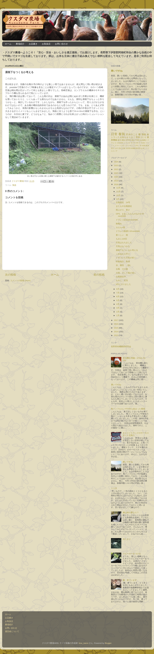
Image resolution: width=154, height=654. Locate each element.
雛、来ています (130, 580)
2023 (116, 165)
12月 (118, 188)
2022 (116, 169)
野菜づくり (141, 137)
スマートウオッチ (121, 145)
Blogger (108, 643)
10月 (118, 195)
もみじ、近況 (122, 280)
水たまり (127, 539)
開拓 (123, 140)
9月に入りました (123, 284)
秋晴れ (119, 224)
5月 (118, 300)
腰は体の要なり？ (131, 512)
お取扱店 (46, 44)
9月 (118, 199)
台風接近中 (121, 277)
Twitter (143, 143)
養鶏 (121, 134)
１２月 (114, 488)
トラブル (127, 143)
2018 (116, 184)
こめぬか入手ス (123, 254)
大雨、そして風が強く (126, 273)
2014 (116, 332)
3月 (118, 308)
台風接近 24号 (123, 202)
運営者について (12, 631)
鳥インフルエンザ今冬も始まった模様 (128, 409)
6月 (118, 296)
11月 (118, 191)
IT (139, 143)
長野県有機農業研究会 (134, 148)
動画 (147, 145)
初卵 (143, 145)
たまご (132, 137)
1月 (118, 315)
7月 (118, 293)
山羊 (116, 148)
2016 (116, 324)
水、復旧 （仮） (124, 265)
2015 (116, 328)
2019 (116, 181)
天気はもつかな (123, 246)
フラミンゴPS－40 (135, 145)
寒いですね (116, 71)
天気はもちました (124, 242)
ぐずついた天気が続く (126, 258)
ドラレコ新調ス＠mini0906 (128, 231)
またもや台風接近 (124, 206)
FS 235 (135, 143)
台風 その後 (122, 269)
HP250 (128, 140)
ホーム (8, 44)
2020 (116, 177)
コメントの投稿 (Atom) (20, 280)
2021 (116, 173)
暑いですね (116, 385)
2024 (116, 162)
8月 (118, 289)
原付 (112, 148)
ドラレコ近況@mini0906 (128, 220)
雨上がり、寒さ (123, 210)
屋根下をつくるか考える (127, 250)
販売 (119, 140)
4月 (118, 304)
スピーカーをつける (132, 554)
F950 (137, 140)
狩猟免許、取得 (123, 261)
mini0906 (120, 143)
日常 (114, 134)
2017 (116, 320)
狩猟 (123, 148)
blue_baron (83, 643)
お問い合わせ (61, 44)
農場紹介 (20, 44)
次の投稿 (10, 274)
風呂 (133, 140)
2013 (116, 335)
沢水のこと (132, 134)
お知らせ (124, 137)
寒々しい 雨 (122, 235)
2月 (118, 312)
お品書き (33, 44)
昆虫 (120, 148)
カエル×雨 (120, 227)
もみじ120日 (121, 239)
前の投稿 (99, 274)
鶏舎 (14, 185)
